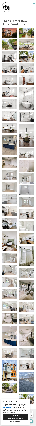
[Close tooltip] (32, 412)
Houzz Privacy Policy (8, 407)
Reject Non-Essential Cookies (15, 418)
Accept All (15, 415)
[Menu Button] (33, 2)
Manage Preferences (15, 421)
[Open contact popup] (31, 421)
